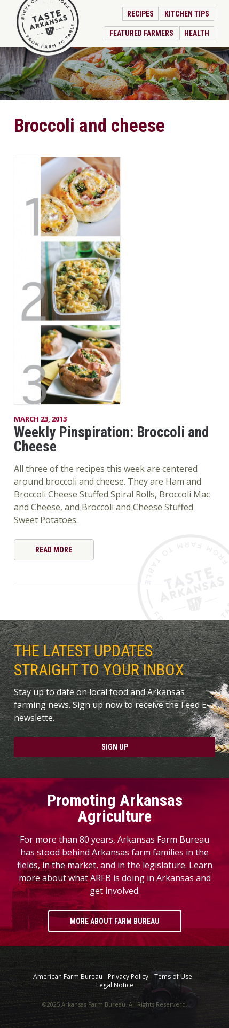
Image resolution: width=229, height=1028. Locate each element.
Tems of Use (173, 976)
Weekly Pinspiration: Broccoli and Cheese (111, 439)
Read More (53, 550)
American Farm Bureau (67, 976)
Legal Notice (114, 985)
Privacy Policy (128, 976)
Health (196, 33)
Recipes (140, 14)
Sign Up (114, 747)
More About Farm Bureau (115, 921)
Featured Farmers (141, 33)
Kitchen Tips (186, 14)
